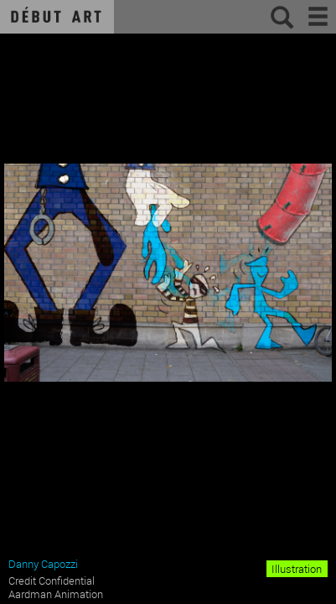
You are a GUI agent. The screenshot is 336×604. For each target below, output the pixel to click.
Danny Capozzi (43, 563)
